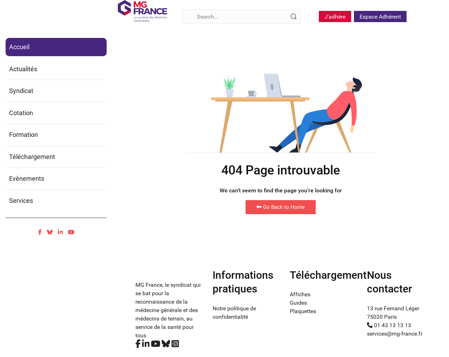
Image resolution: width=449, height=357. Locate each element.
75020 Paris (382, 316)
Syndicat (21, 90)
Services (21, 200)
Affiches (300, 294)
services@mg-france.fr (394, 333)
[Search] (241, 16)
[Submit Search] (294, 16)
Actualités (23, 69)
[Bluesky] (50, 232)
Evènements (26, 178)
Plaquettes (303, 311)
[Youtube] (71, 232)
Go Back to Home (280, 207)
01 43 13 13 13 (389, 325)
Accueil (19, 47)
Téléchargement (32, 156)
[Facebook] (40, 232)
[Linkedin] (60, 232)
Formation (23, 134)
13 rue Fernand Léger (393, 308)
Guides (298, 302)
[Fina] (142, 11)
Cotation (21, 113)
